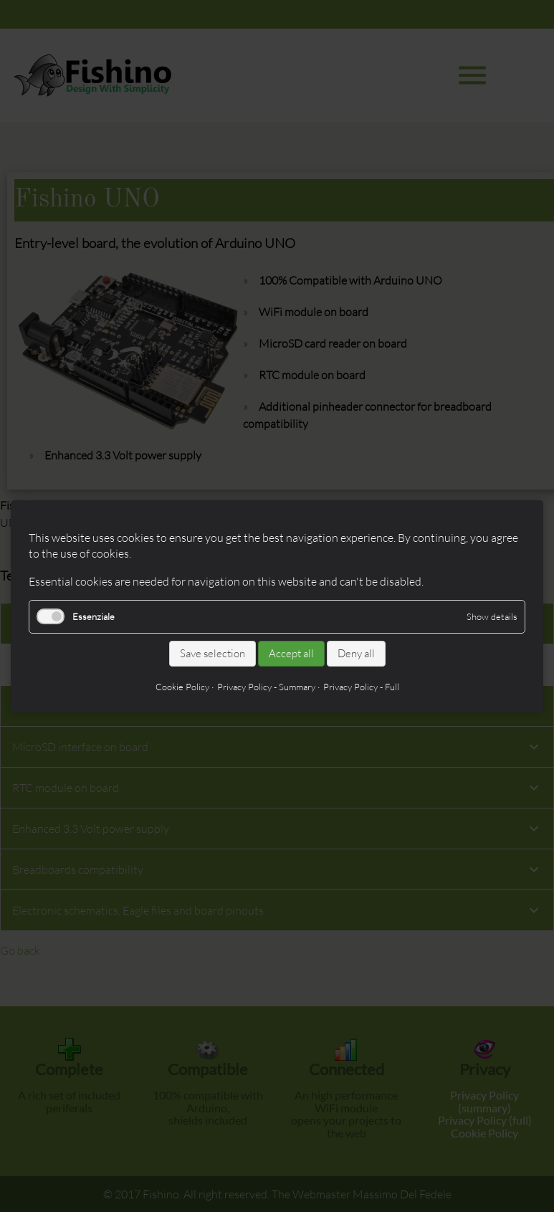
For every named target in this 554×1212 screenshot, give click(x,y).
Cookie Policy (182, 686)
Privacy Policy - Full (361, 686)
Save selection (212, 653)
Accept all (291, 653)
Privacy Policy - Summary (266, 686)
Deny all (356, 653)
